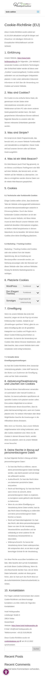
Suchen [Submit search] (36, 649)
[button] (23, 12)
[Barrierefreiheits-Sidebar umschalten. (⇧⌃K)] (6, 672)
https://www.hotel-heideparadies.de (25, 625)
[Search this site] (23, 648)
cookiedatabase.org (12, 641)
